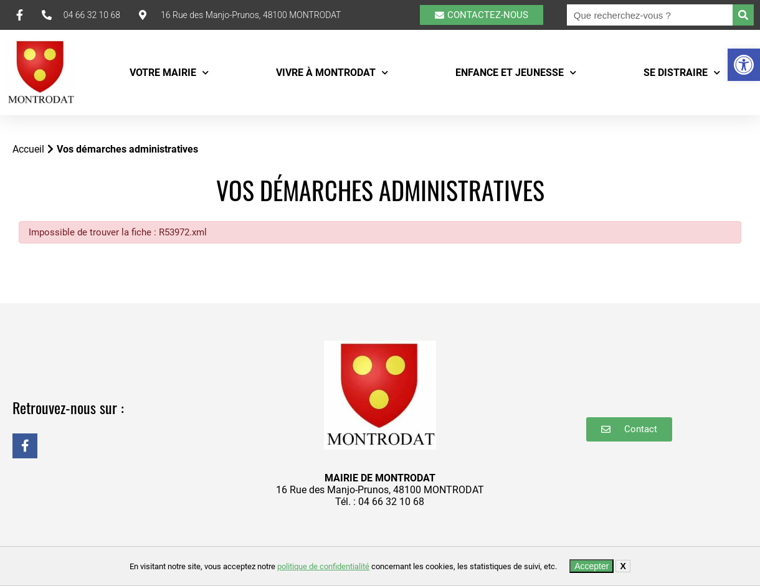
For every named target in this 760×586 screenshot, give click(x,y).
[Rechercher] (743, 15)
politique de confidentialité (323, 566)
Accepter (591, 566)
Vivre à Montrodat (332, 72)
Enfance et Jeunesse (515, 72)
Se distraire (682, 72)
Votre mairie (169, 72)
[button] (744, 65)
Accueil (28, 149)
